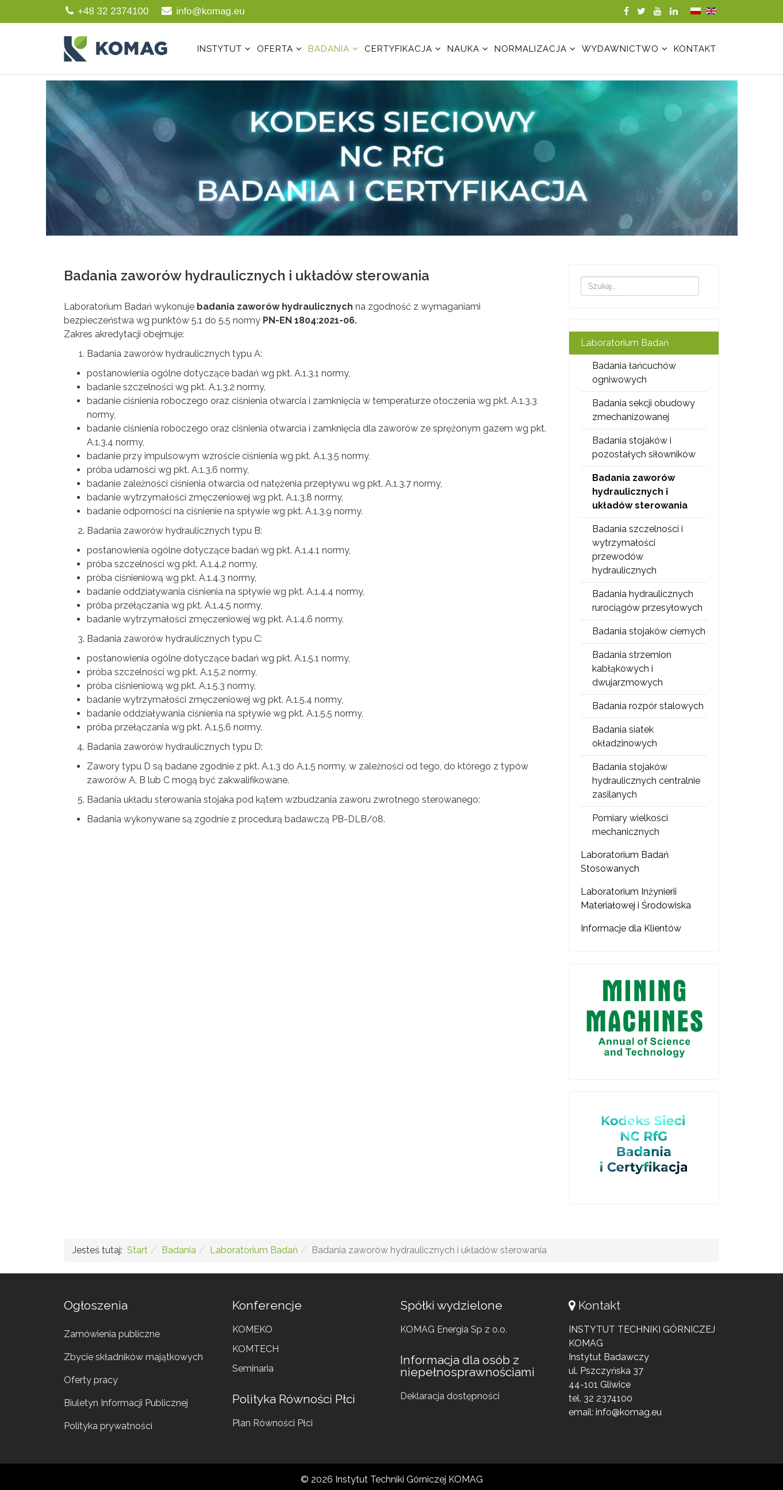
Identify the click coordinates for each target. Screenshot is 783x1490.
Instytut (219, 49)
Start (137, 1250)
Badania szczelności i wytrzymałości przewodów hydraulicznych (637, 549)
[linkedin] (674, 11)
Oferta (275, 49)
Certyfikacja (398, 49)
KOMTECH (255, 1348)
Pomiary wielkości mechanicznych (630, 825)
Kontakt (695, 49)
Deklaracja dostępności (450, 1396)
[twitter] (641, 11)
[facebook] (626, 11)
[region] (391, 158)
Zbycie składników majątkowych (133, 1357)
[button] (391, 158)
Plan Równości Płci (272, 1423)
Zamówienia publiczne (112, 1334)
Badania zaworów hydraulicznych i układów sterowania (640, 491)
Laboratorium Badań (625, 342)
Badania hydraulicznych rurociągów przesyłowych (647, 600)
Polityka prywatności (108, 1425)
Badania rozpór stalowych (648, 705)
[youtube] (658, 11)
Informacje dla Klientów (631, 928)
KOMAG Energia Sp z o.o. (453, 1329)
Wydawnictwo (620, 49)
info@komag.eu (210, 11)
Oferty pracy (91, 1380)
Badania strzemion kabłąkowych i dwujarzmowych (631, 668)
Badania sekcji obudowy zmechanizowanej (643, 410)
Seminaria (253, 1368)
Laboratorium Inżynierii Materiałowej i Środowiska (636, 898)
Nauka (463, 49)
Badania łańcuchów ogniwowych (634, 372)
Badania (329, 49)
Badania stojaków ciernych (648, 631)
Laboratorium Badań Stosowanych (625, 861)
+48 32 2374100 (113, 11)
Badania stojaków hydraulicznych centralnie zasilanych (646, 780)
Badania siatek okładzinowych (624, 736)
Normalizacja (530, 49)
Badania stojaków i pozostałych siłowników (644, 447)
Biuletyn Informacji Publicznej (126, 1402)
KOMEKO (252, 1329)
